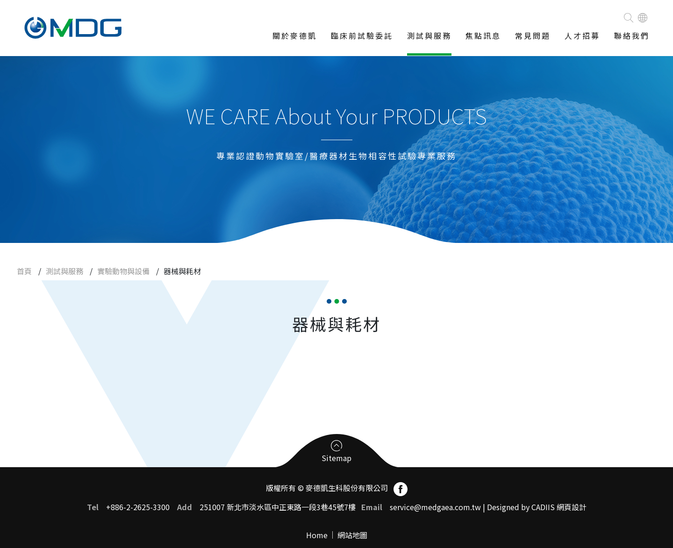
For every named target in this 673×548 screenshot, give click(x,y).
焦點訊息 (483, 35)
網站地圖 (352, 535)
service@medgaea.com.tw (435, 506)
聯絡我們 (632, 35)
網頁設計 (572, 506)
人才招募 (582, 35)
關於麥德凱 (294, 35)
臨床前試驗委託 (362, 35)
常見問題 (533, 35)
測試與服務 (429, 35)
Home (317, 535)
